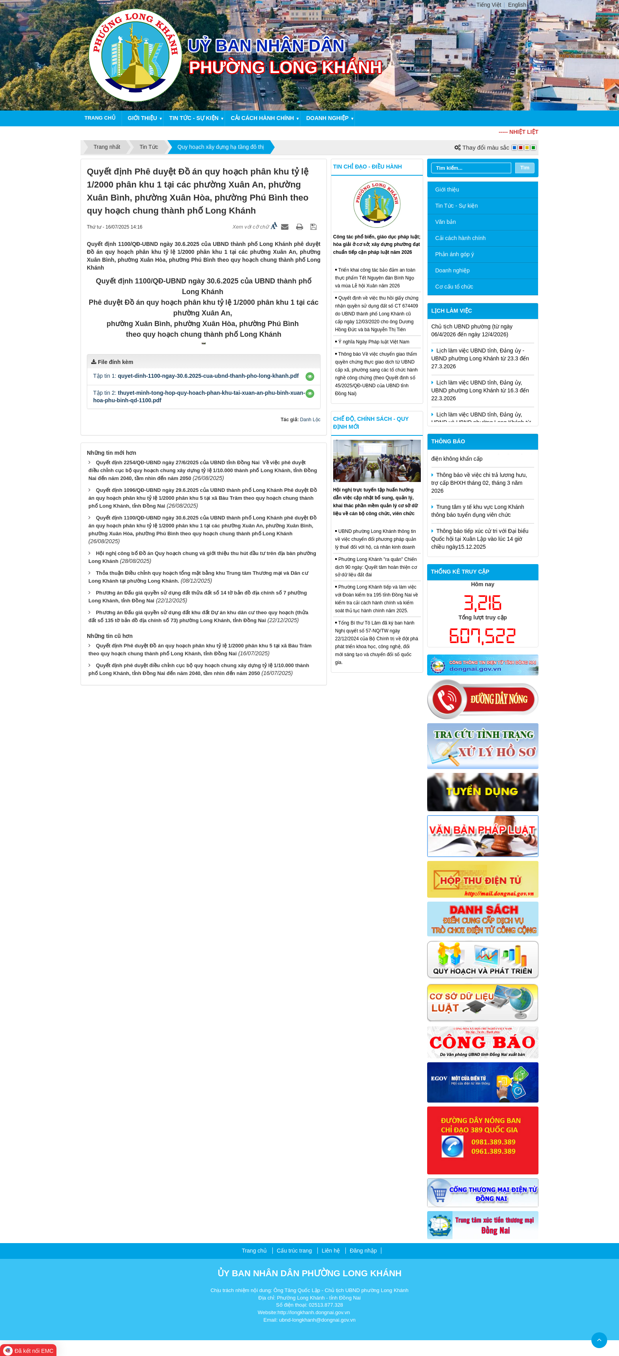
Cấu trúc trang (294, 1250)
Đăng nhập (363, 1250)
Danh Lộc (310, 549)
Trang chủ (100, 118)
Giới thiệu (142, 118)
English (517, 5)
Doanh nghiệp (327, 118)
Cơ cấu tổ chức (454, 286)
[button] (310, 505)
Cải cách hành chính (262, 118)
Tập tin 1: (196, 505)
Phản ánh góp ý (454, 254)
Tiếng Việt (488, 5)
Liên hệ (331, 1250)
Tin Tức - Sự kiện (456, 206)
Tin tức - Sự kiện (194, 118)
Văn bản (445, 222)
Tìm (524, 168)
